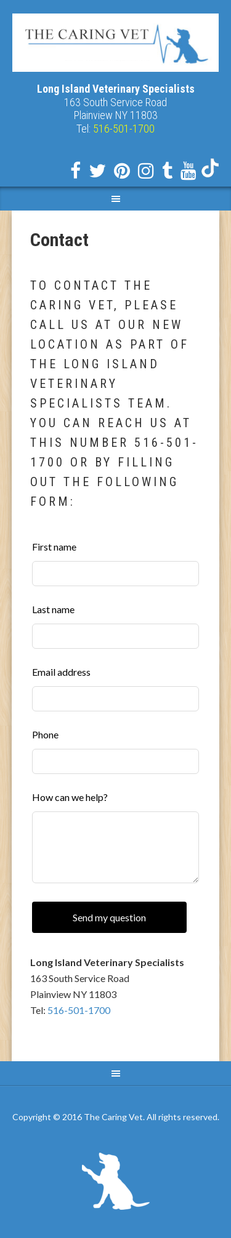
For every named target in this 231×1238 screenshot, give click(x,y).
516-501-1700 (78, 1010)
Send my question (109, 917)
